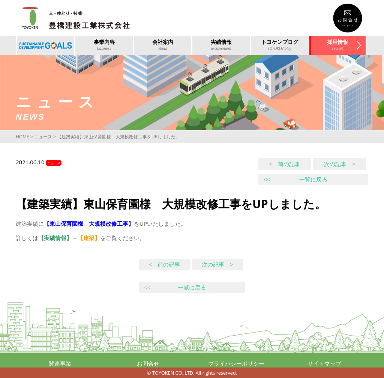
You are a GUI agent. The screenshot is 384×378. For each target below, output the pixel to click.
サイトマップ (324, 363)
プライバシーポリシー (236, 363)
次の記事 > (340, 164)
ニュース (43, 137)
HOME (22, 137)
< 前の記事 (284, 164)
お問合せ (148, 363)
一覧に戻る (295, 179)
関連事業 (60, 363)
